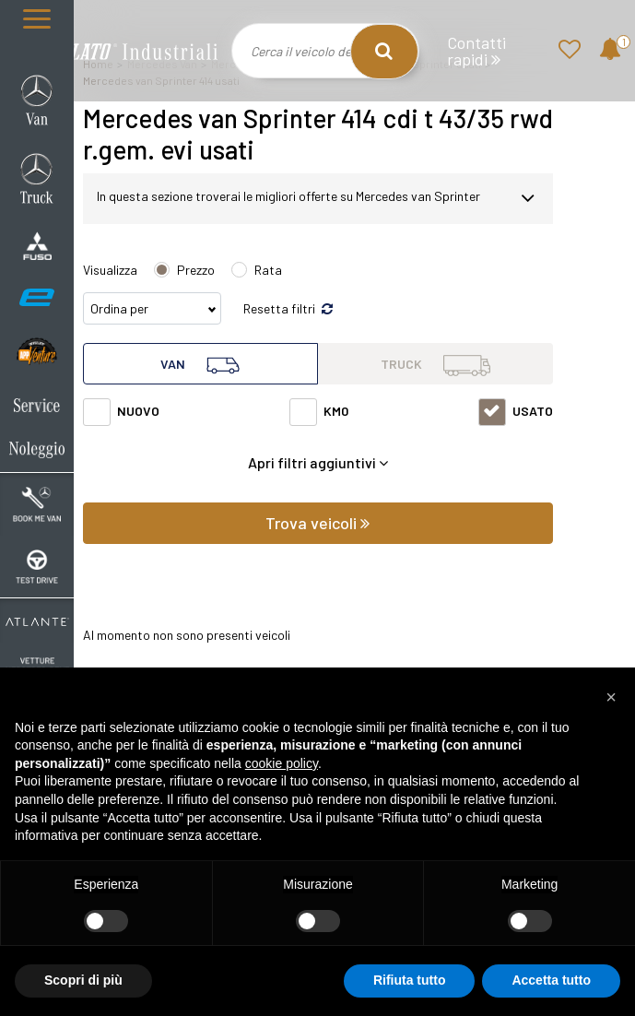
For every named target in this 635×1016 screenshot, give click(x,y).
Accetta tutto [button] (551, 980)
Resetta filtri (288, 308)
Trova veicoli (317, 523)
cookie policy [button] (281, 763)
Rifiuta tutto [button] (409, 980)
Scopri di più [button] (83, 980)
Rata (268, 270)
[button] (611, 697)
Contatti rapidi (476, 51)
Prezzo (196, 270)
